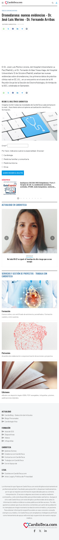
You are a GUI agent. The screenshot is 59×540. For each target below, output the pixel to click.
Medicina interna (10, 163)
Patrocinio (6, 352)
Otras (6, 167)
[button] (2, 3)
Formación (6, 311)
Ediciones (6, 392)
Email (4, 146)
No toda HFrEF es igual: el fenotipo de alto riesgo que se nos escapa (31, 260)
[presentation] (6, 238)
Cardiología (8, 155)
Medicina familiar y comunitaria (16, 159)
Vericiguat (31, 256)
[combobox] (53, 3)
